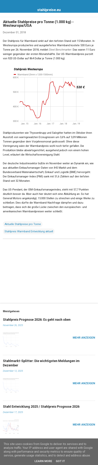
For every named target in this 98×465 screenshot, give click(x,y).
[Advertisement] (49, 271)
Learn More (43, 461)
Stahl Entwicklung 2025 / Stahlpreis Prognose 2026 (41, 406)
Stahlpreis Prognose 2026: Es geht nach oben (37, 319)
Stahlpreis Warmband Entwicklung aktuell (29, 231)
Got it (60, 461)
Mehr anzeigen (84, 337)
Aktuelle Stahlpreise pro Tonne (23, 224)
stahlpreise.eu (49, 10)
